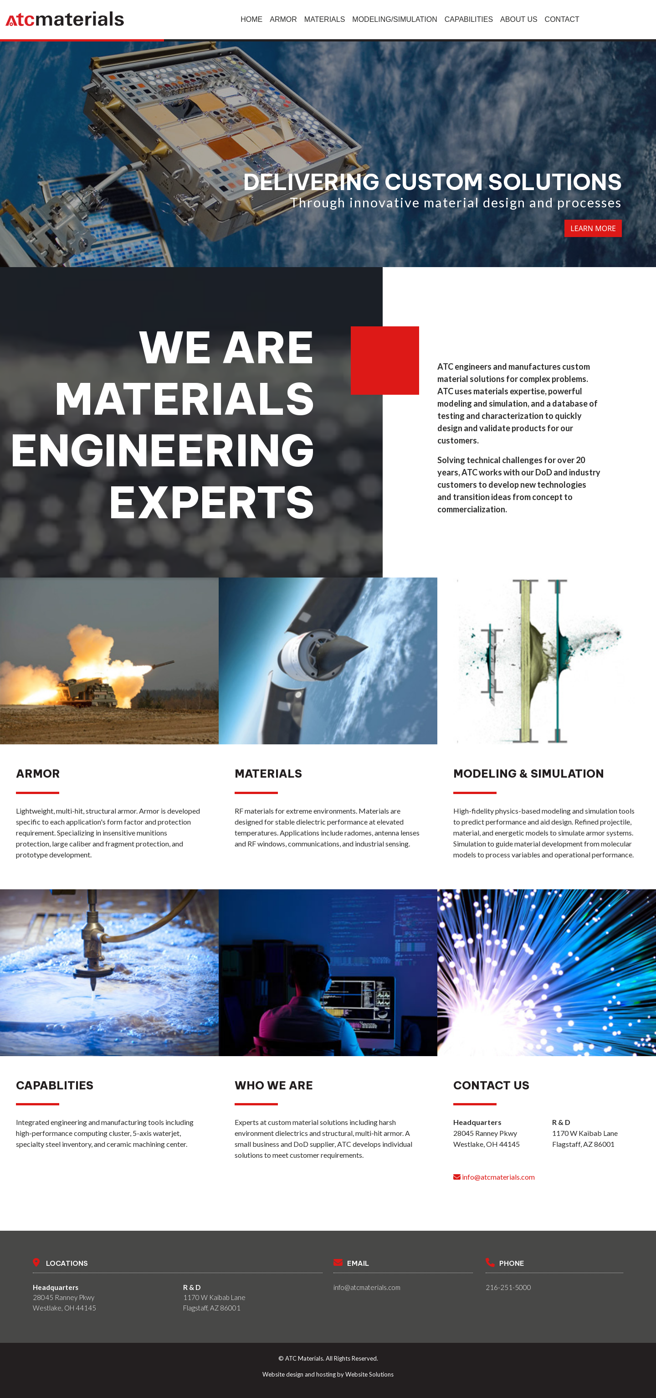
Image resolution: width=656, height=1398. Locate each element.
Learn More (593, 228)
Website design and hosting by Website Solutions (328, 1374)
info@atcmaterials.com (494, 1176)
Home (251, 19)
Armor (283, 19)
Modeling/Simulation (394, 19)
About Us (519, 19)
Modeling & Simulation (528, 773)
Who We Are (274, 1085)
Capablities (54, 1085)
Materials (324, 19)
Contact (562, 19)
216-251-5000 (508, 1287)
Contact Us (491, 1085)
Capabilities (469, 19)
